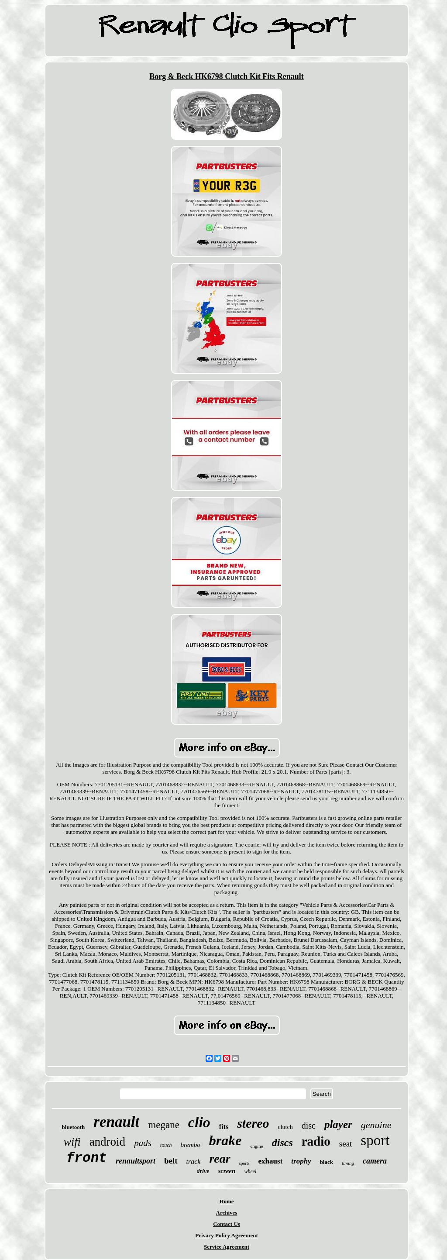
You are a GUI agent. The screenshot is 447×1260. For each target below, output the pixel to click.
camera (375, 1161)
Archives (226, 1212)
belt (171, 1160)
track (193, 1161)
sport (375, 1140)
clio (199, 1122)
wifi (72, 1142)
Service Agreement (226, 1246)
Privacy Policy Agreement (226, 1235)
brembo (190, 1144)
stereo (253, 1123)
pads (142, 1143)
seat (345, 1143)
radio (316, 1141)
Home (226, 1201)
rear (219, 1158)
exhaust (270, 1161)
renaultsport (135, 1161)
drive (203, 1171)
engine (256, 1146)
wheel (250, 1171)
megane (163, 1124)
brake (225, 1140)
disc (309, 1125)
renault (116, 1121)
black (326, 1162)
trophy (301, 1161)
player (338, 1124)
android (107, 1141)
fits (223, 1126)
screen (226, 1170)
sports (244, 1163)
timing (348, 1163)
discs (282, 1142)
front (86, 1158)
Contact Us (226, 1224)
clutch (285, 1127)
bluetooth (73, 1127)
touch (166, 1145)
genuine (376, 1124)
